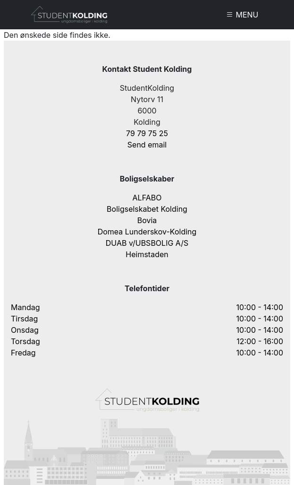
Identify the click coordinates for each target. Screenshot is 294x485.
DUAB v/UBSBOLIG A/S (147, 243)
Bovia (147, 220)
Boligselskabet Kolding (147, 209)
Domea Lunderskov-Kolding (147, 231)
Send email (147, 144)
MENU (242, 14)
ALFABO (147, 197)
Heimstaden (147, 254)
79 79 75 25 (147, 133)
